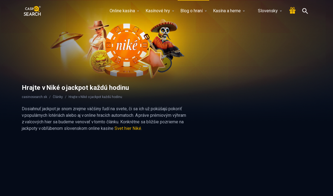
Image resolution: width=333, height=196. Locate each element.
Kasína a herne (229, 10)
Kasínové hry (160, 10)
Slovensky (266, 10)
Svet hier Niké (128, 128)
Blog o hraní (193, 10)
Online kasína (124, 10)
